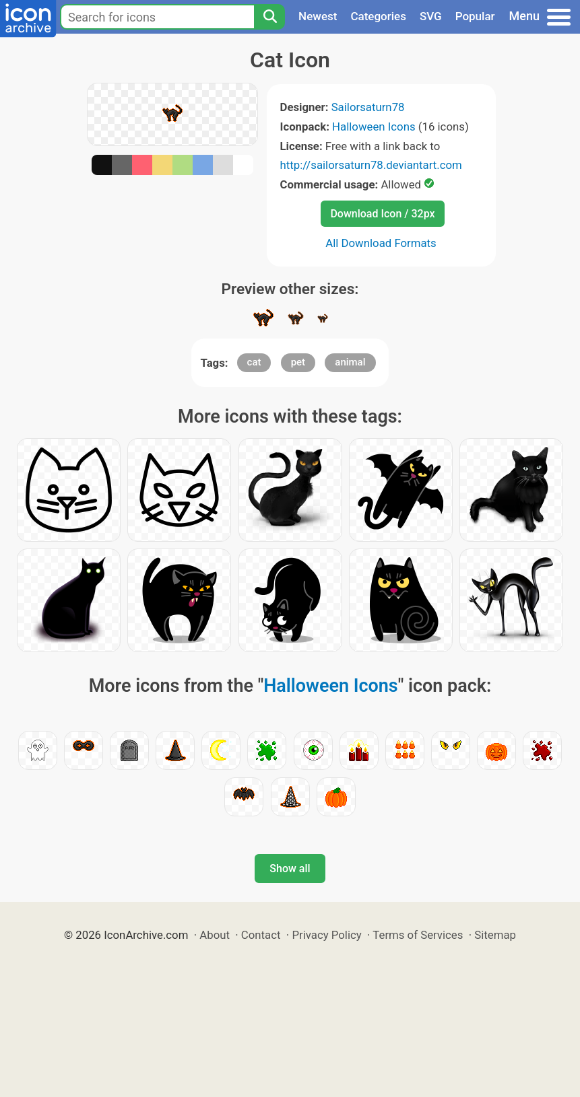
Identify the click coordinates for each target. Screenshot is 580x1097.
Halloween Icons (374, 126)
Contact (261, 935)
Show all (289, 868)
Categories (378, 16)
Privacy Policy (326, 935)
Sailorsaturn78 (368, 107)
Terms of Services (418, 935)
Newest (317, 16)
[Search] (269, 17)
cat (254, 362)
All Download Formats (381, 243)
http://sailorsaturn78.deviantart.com (371, 165)
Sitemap (495, 935)
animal (350, 362)
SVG (431, 16)
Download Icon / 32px (382, 213)
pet (298, 362)
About (214, 935)
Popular (475, 16)
